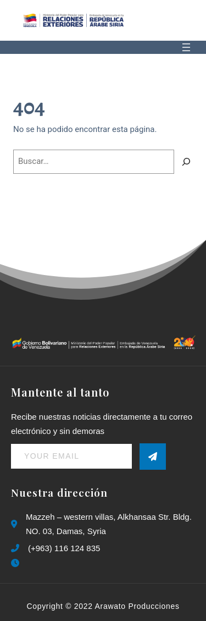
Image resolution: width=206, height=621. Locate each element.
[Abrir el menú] (186, 47)
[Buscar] (186, 162)
